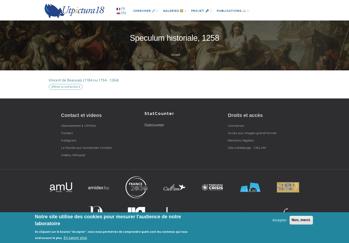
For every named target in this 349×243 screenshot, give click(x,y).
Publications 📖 (234, 10)
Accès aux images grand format (252, 133)
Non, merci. (301, 220)
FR (121, 8)
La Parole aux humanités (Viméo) (86, 147)
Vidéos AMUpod (73, 155)
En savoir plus (75, 237)
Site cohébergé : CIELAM (247, 147)
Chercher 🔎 (145, 10)
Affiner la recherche (65, 87)
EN (121, 12)
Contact (67, 133)
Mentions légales (241, 140)
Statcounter (154, 125)
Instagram (69, 140)
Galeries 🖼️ (175, 10)
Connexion (236, 125)
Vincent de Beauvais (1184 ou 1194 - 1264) (84, 80)
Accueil (175, 55)
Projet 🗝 (202, 10)
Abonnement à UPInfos (78, 125)
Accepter (279, 220)
